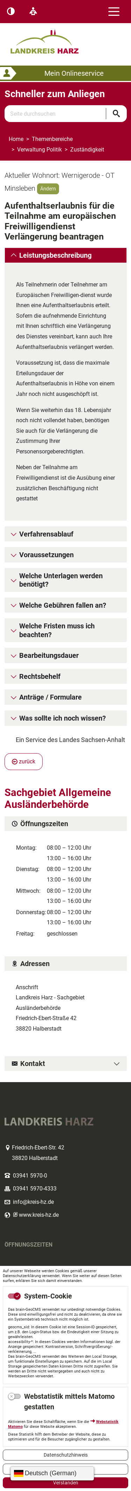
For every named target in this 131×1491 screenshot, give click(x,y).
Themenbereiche (52, 139)
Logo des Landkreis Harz (53, 38)
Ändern (48, 188)
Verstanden (65, 1482)
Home (16, 139)
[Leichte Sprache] (33, 12)
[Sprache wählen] (52, 1473)
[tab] (65, 255)
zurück (23, 767)
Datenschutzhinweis (66, 1455)
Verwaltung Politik (39, 149)
